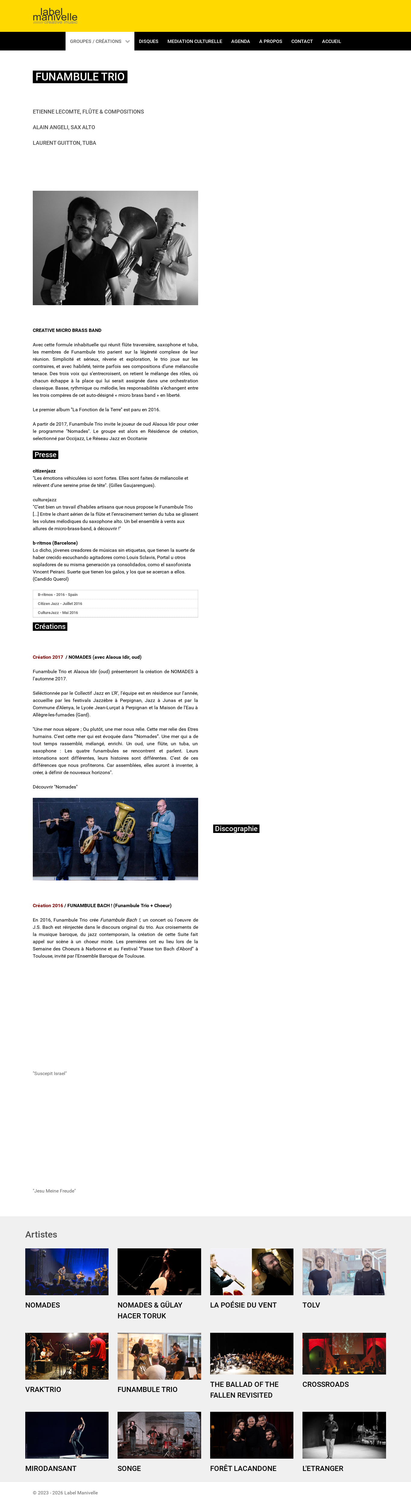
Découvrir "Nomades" (55, 787)
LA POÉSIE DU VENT (243, 1305)
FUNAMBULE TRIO (148, 1389)
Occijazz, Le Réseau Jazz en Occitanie (106, 438)
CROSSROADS (325, 1384)
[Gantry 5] (55, 16)
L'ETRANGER (322, 1468)
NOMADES (42, 1305)
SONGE (129, 1468)
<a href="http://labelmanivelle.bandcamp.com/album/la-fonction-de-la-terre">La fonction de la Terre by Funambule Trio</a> (265, 959)
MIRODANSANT (51, 1468)
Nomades (78, 431)
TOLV (311, 1305)
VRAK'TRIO (43, 1389)
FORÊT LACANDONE (243, 1468)
